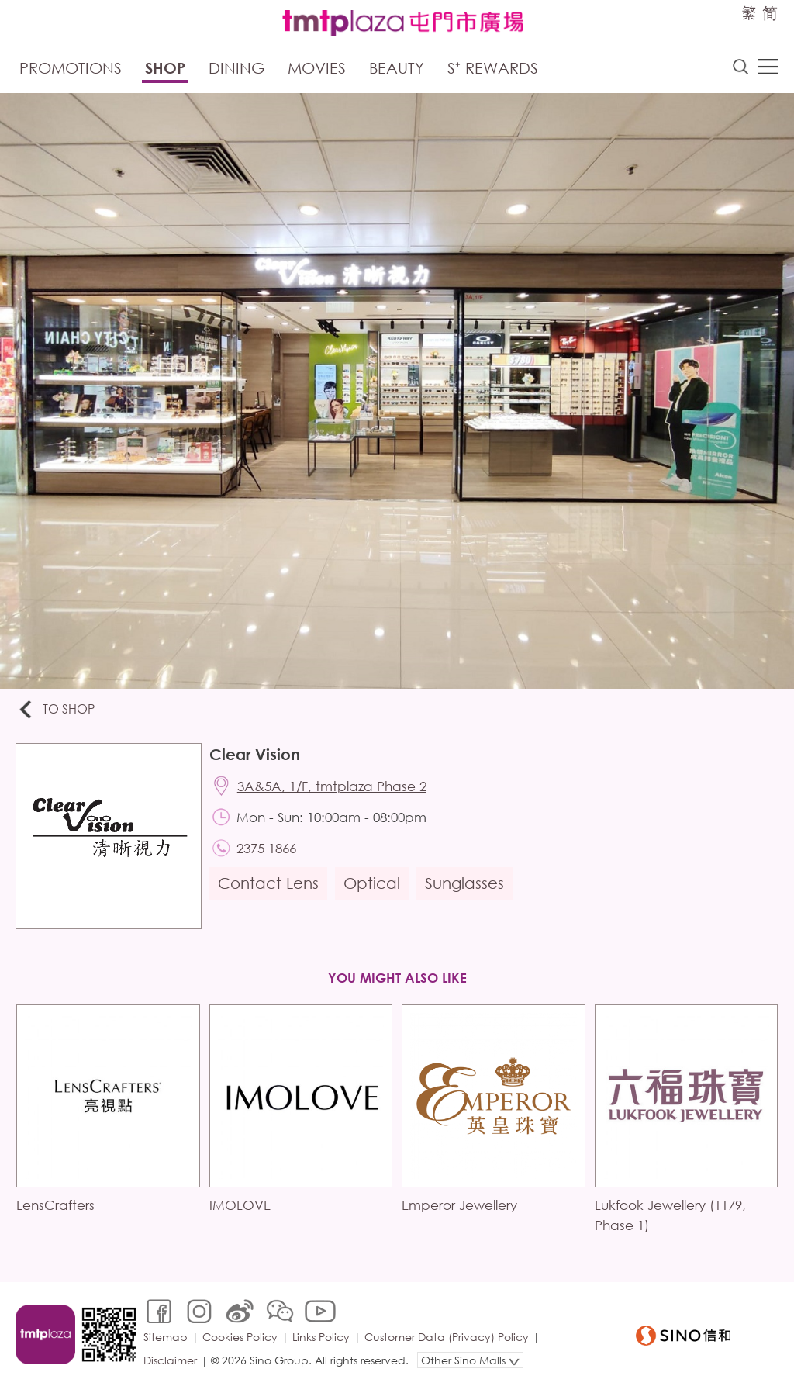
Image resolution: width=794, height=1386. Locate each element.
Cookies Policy (240, 1336)
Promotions (70, 68)
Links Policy (321, 1336)
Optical (371, 883)
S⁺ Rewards (492, 68)
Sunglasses (464, 883)
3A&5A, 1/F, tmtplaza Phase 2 (331, 786)
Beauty (396, 68)
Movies (317, 68)
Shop (165, 68)
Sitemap (165, 1336)
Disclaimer (170, 1360)
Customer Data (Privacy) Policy (446, 1336)
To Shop (55, 710)
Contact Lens (268, 883)
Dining (236, 68)
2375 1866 (266, 848)
